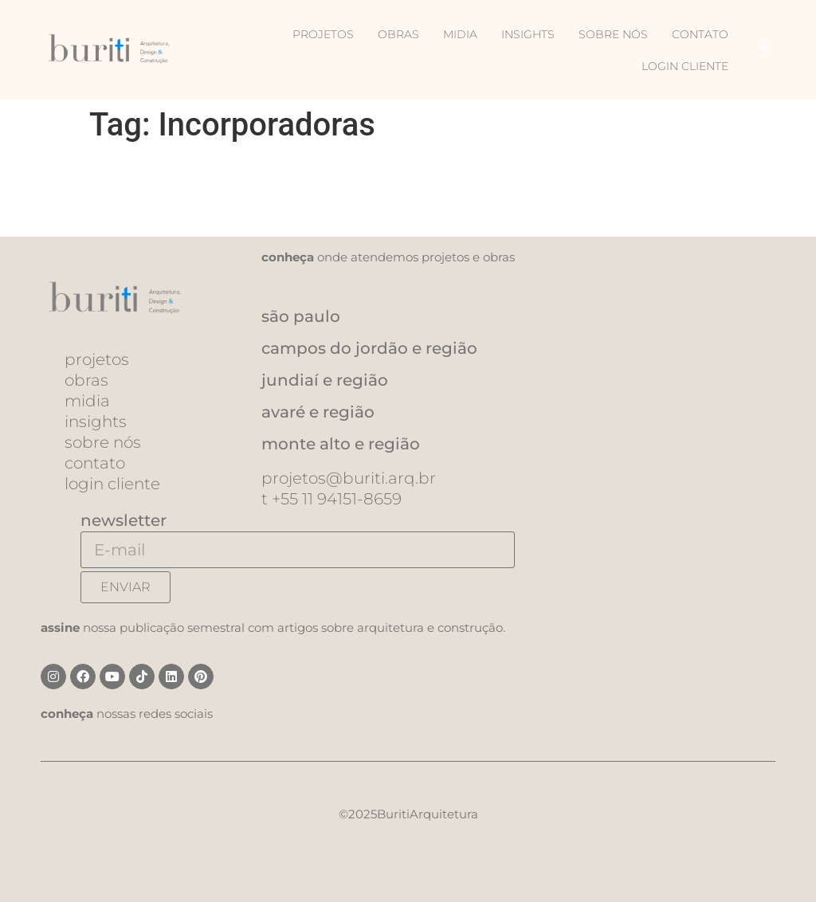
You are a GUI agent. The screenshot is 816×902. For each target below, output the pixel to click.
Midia (460, 34)
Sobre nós (613, 34)
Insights (528, 34)
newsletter (123, 520)
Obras (398, 34)
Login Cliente (684, 66)
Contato (700, 34)
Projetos (323, 34)
